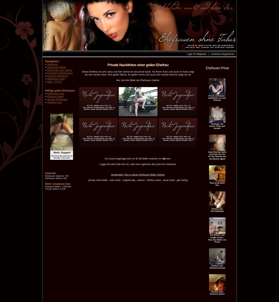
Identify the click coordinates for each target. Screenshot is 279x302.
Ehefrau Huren (55, 96)
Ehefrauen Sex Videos (59, 70)
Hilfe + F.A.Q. (54, 81)
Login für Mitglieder (197, 54)
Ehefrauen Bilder (56, 67)
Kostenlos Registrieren (222, 54)
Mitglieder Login (56, 78)
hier (123, 164)
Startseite (52, 64)
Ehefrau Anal (54, 102)
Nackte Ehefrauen (57, 99)
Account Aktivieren (57, 75)
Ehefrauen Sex (55, 93)
